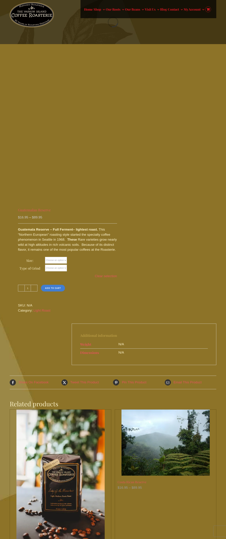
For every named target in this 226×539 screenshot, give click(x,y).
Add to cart (53, 288)
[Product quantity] (28, 288)
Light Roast (41, 310)
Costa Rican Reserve (132, 482)
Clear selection (106, 276)
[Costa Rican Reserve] (165, 442)
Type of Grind (29, 268)
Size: (29, 260)
